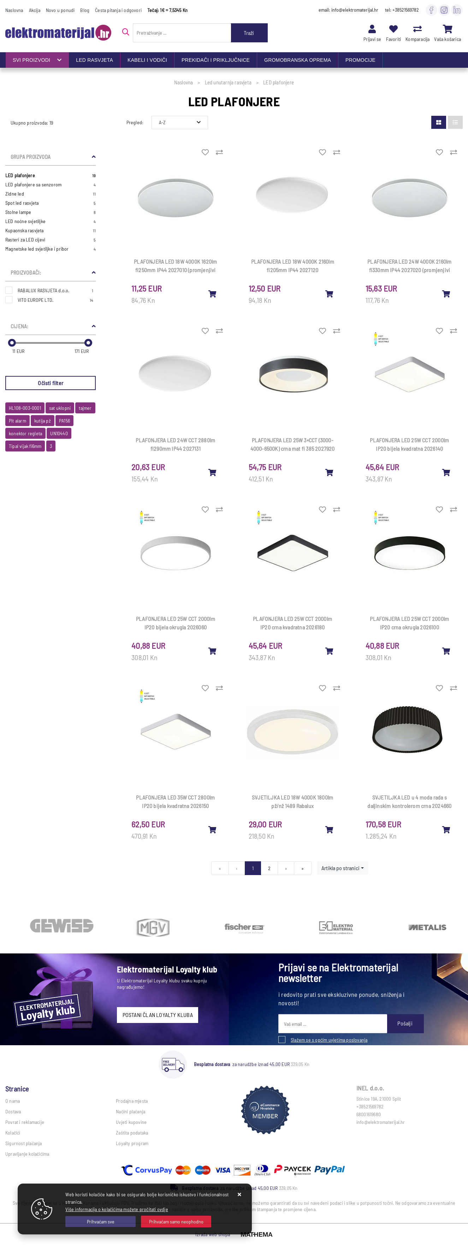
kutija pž (42, 421)
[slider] (12, 343)
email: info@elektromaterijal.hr (348, 10)
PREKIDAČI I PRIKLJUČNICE (216, 60)
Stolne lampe (50, 212)
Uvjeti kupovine (131, 1122)
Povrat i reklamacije (24, 1122)
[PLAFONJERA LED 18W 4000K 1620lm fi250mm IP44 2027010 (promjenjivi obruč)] (213, 294)
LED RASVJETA (94, 60)
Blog (84, 10)
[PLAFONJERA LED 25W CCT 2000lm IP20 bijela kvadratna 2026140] (446, 472)
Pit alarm (17, 421)
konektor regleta (25, 433)
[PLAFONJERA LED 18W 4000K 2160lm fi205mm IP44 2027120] (329, 294)
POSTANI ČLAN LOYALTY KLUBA (158, 1014)
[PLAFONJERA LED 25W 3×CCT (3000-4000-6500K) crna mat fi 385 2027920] (329, 472)
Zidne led (50, 193)
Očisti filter (50, 382)
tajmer (85, 408)
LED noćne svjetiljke (50, 221)
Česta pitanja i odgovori (118, 10)
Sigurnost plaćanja (23, 1143)
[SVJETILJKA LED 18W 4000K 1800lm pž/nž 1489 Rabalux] (329, 829)
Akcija (34, 10)
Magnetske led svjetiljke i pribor (50, 248)
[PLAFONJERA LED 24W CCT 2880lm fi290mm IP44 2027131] (213, 472)
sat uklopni (60, 408)
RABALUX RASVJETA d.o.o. (55, 290)
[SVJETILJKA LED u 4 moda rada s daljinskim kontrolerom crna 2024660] (446, 829)
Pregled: (135, 122)
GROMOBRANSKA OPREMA (297, 60)
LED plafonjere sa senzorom (50, 184)
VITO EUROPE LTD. (55, 300)
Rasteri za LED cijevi (50, 239)
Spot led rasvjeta (50, 203)
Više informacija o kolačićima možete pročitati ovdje (116, 1209)
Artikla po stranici (340, 867)
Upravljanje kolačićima (27, 1154)
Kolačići (12, 1133)
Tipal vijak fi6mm (25, 446)
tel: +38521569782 (402, 10)
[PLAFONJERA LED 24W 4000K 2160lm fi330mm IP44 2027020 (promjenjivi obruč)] (446, 294)
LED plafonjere (50, 175)
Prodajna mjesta (132, 1101)
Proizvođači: (26, 272)
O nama (12, 1101)
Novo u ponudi (60, 10)
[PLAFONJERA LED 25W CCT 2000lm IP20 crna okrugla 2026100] (446, 651)
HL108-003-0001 (25, 408)
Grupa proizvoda (31, 157)
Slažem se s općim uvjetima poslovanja (329, 1040)
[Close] (100, 1221)
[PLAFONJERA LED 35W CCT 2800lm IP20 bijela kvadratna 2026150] (213, 829)
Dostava (13, 1111)
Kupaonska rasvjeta (50, 230)
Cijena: (19, 326)
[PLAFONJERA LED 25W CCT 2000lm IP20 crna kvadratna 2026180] (329, 651)
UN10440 (58, 433)
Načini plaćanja (130, 1111)
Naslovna (14, 10)
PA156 (64, 421)
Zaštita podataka (132, 1133)
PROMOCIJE (360, 60)
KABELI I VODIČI (147, 60)
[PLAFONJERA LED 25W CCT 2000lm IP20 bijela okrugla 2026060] (213, 651)
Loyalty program (132, 1143)
